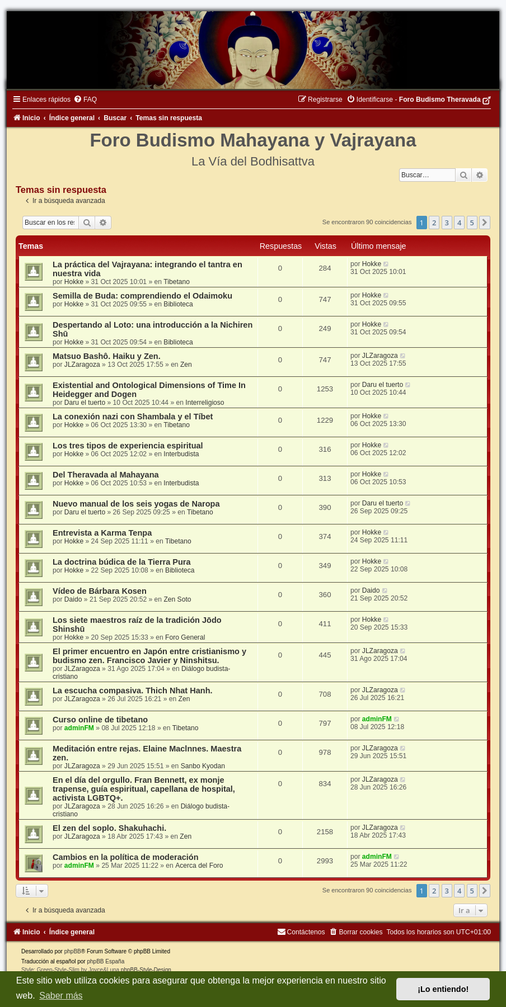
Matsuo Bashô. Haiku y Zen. (107, 356)
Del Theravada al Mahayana (106, 474)
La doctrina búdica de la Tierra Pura (122, 561)
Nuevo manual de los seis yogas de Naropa (136, 503)
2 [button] (434, 223)
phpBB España (105, 961)
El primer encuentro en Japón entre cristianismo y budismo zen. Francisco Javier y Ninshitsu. (149, 656)
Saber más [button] (60, 995)
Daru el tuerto (84, 402)
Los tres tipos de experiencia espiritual (128, 445)
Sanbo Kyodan (203, 766)
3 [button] (447, 223)
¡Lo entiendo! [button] (443, 989)
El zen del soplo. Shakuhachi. (109, 828)
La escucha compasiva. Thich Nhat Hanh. (133, 690)
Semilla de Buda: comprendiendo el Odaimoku (142, 295)
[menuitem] (85, 99)
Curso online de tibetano (100, 719)
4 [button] (459, 223)
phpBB (72, 951)
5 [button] (472, 223)
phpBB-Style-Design (146, 970)
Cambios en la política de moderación (126, 857)
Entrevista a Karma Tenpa (102, 532)
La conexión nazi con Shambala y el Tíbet (133, 416)
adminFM (79, 728)
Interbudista (181, 454)
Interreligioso (204, 402)
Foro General (185, 637)
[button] (484, 222)
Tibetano (176, 282)
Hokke (73, 282)
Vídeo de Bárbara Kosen (100, 591)
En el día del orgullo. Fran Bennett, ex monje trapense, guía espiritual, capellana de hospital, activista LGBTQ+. (144, 789)
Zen (186, 364)
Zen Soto (177, 599)
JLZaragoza (82, 364)
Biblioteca (178, 304)
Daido (73, 599)
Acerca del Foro (199, 865)
